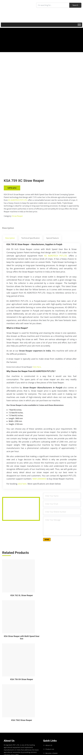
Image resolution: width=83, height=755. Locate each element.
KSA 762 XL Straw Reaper (21, 613)
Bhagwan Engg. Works (14, 719)
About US (48, 680)
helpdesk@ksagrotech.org (57, 735)
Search (6, 692)
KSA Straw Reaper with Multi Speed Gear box (62, 612)
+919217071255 (52, 728)
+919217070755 (49, 722)
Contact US (49, 699)
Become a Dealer (51, 688)
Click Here (37, 383)
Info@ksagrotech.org (50, 738)
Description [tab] (8, 244)
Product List (49, 684)
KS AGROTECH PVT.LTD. (17, 216)
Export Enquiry (50, 692)
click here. (23, 499)
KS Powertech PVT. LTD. (14, 715)
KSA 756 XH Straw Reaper (21, 654)
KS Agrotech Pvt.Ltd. (13, 711)
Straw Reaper (17, 232)
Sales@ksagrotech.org (51, 741)
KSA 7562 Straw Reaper (62, 654)
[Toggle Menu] (79, 25)
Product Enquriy (51, 696)
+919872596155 (55, 720)
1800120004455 (39, 495)
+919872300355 (61, 722)
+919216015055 (55, 725)
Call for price (12, 204)
